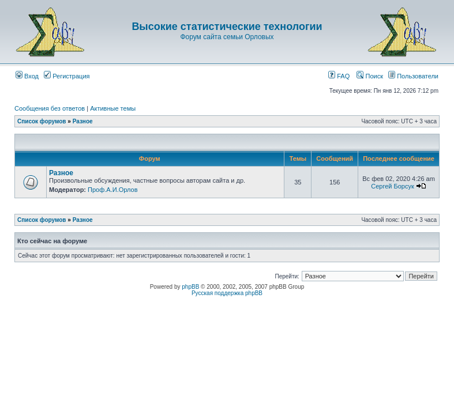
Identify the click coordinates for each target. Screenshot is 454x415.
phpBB (190, 287)
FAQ (339, 76)
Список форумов (41, 121)
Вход (27, 76)
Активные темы (113, 108)
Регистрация (66, 76)
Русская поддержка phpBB (227, 293)
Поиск (370, 76)
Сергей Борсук (392, 186)
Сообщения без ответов (49, 108)
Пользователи (413, 76)
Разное (83, 121)
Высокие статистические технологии (227, 26)
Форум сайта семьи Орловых (226, 37)
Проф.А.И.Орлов (112, 189)
